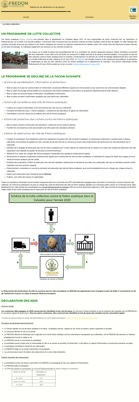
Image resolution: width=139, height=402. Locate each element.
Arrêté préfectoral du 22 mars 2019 (86, 64)
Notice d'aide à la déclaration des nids (81, 318)
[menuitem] (26, 17)
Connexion (89, 17)
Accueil (26, 17)
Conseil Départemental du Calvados (55, 187)
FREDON (81, 59)
